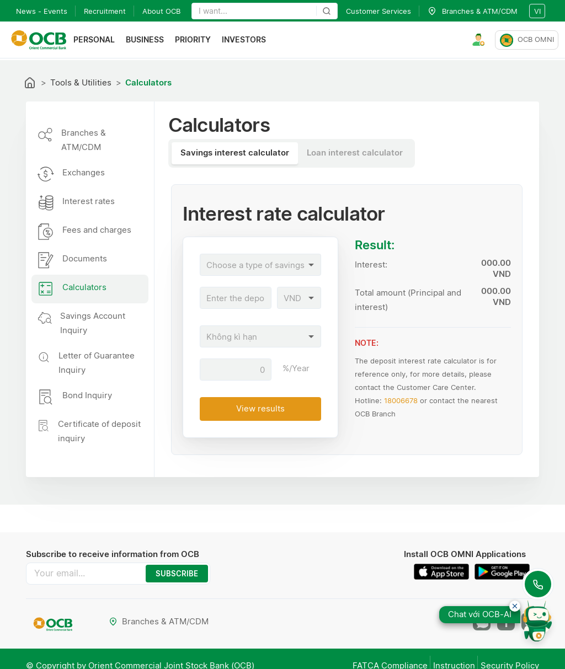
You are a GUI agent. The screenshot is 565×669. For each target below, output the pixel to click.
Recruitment (105, 11)
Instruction (443, 656)
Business (150, 40)
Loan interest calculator (355, 152)
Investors (249, 40)
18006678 (401, 400)
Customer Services (378, 11)
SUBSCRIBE (169, 571)
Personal (99, 40)
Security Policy (510, 656)
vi (537, 11)
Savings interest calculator (234, 152)
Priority (198, 40)
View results (260, 408)
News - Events (41, 11)
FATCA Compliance (368, 656)
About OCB (161, 11)
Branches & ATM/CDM (160, 616)
